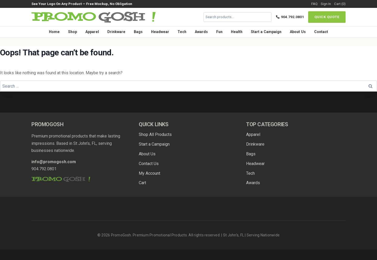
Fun (219, 32)
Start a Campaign (266, 32)
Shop (72, 32)
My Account (149, 173)
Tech (182, 32)
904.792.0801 (290, 17)
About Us (298, 32)
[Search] (266, 17)
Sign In (326, 4)
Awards (201, 32)
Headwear (160, 32)
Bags (138, 32)
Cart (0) (340, 4)
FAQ (314, 4)
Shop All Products (155, 134)
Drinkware (116, 32)
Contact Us (149, 163)
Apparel (92, 32)
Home (54, 32)
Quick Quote (327, 17)
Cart (142, 182)
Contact (321, 32)
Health (236, 32)
